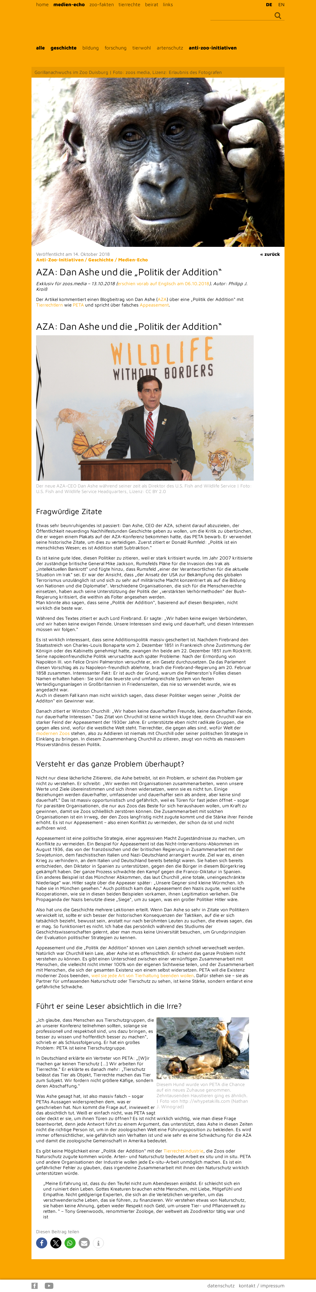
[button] (41, 1243)
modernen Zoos (53, 733)
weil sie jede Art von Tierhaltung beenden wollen (142, 975)
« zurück (270, 254)
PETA (78, 304)
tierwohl (141, 47)
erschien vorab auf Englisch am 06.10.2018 (163, 283)
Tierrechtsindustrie (183, 1150)
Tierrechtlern (49, 304)
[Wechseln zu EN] (280, 4)
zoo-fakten (101, 4)
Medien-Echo (133, 259)
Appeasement (154, 304)
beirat (151, 4)
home (42, 4)
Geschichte (101, 259)
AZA (162, 299)
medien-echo (69, 4)
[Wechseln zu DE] (267, 4)
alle (40, 47)
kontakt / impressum (262, 1285)
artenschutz (170, 47)
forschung (116, 47)
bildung (90, 47)
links (168, 4)
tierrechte (129, 4)
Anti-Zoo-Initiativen (60, 259)
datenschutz (221, 1285)
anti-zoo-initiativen (213, 47)
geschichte (64, 47)
